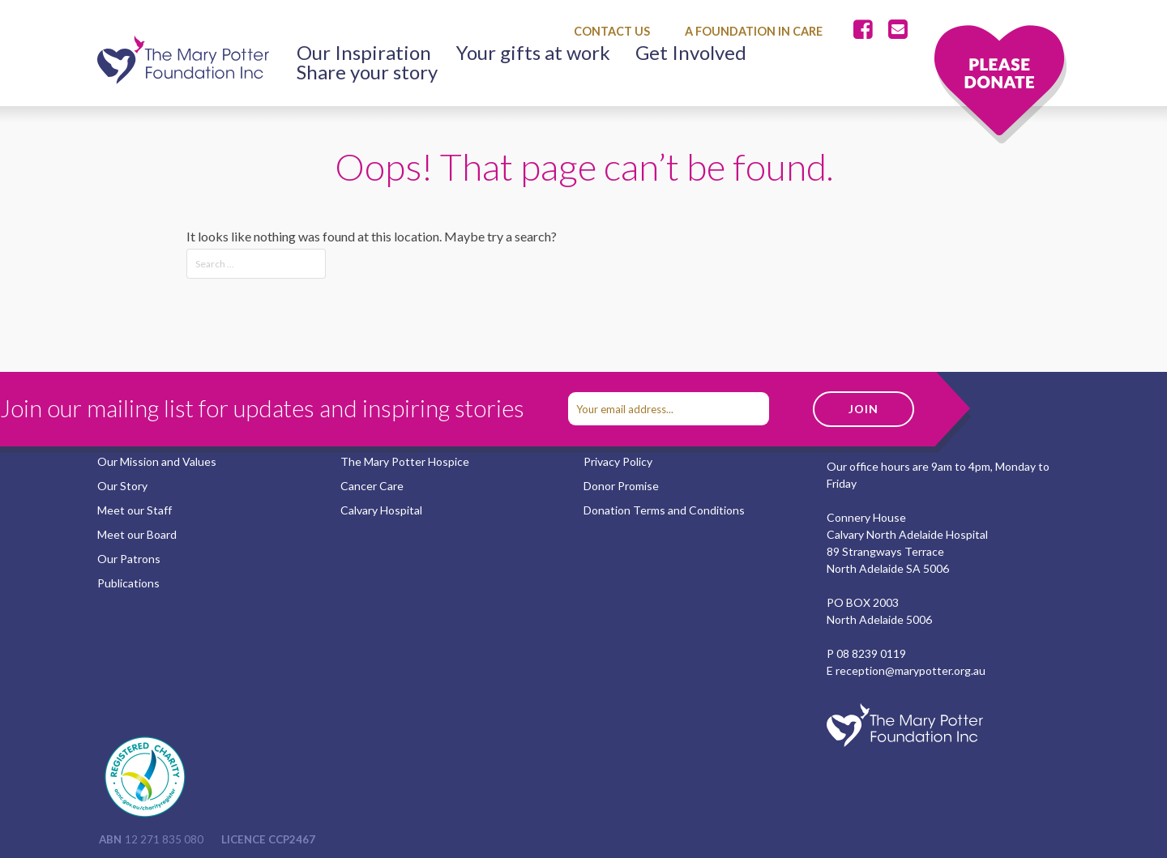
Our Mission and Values (156, 461)
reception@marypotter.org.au (910, 670)
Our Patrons (128, 559)
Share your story (367, 72)
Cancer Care (372, 486)
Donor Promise (621, 486)
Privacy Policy (618, 461)
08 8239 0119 (871, 653)
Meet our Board (137, 534)
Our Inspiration (364, 52)
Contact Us (612, 31)
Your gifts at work (533, 52)
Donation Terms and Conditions (664, 510)
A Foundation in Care (754, 31)
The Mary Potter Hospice (404, 461)
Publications (128, 583)
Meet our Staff (134, 510)
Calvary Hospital (381, 510)
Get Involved (690, 52)
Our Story (122, 486)
